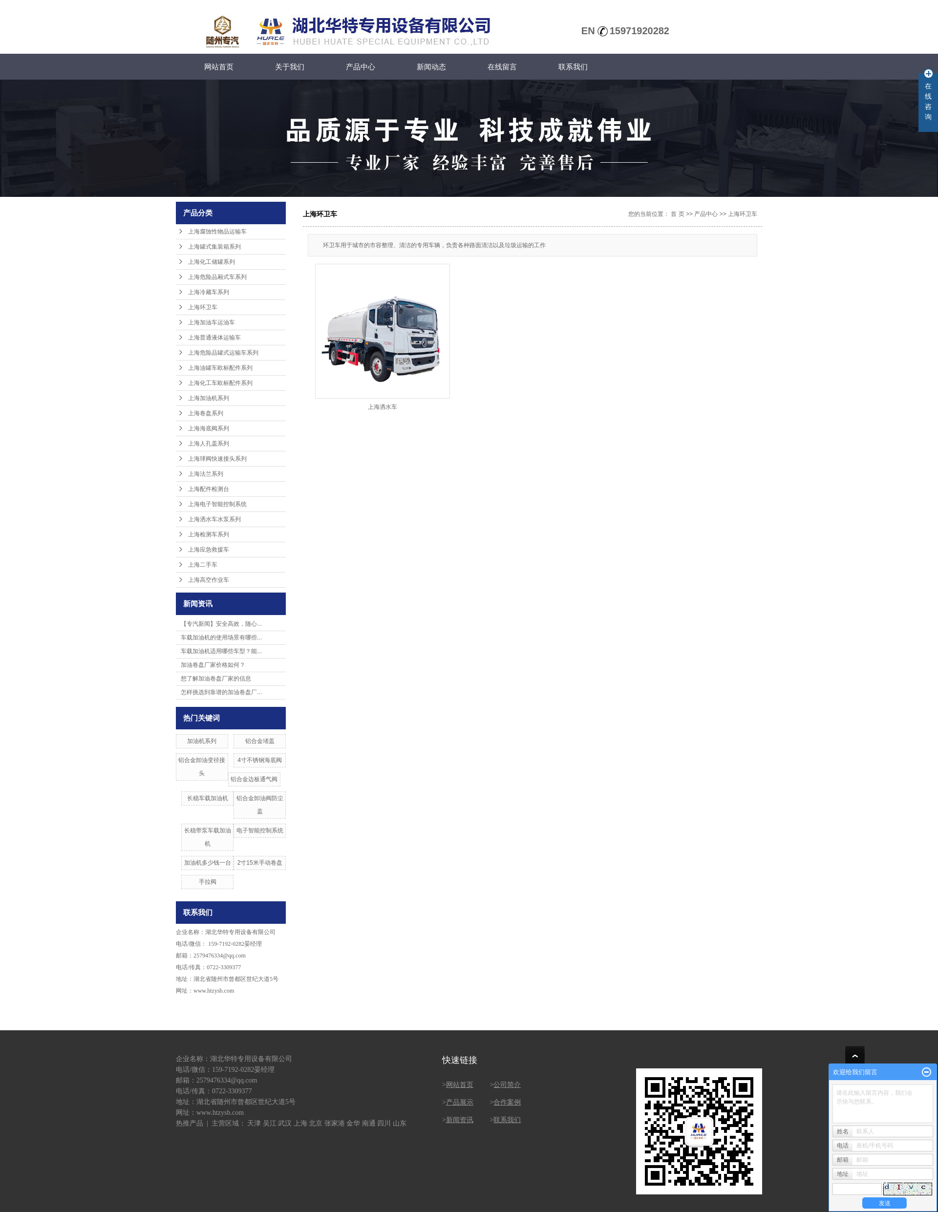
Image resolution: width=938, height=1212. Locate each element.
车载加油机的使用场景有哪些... (221, 637)
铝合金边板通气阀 (254, 779)
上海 (300, 1123)
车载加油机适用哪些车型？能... (221, 651)
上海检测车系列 (208, 534)
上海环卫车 (202, 307)
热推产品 (189, 1123)
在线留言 (502, 67)
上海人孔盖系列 (208, 443)
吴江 (270, 1123)
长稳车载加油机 (207, 798)
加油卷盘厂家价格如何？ (213, 664)
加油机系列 (201, 741)
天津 (254, 1123)
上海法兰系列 (205, 473)
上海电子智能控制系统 (217, 504)
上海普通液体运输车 (214, 337)
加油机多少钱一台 (207, 862)
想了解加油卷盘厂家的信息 (216, 678)
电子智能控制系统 (259, 830)
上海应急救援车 (208, 549)
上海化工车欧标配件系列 (220, 383)
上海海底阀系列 (208, 428)
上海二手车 (202, 564)
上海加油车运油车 (211, 322)
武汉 (285, 1123)
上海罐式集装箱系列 (214, 246)
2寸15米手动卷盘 (259, 862)
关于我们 (289, 67)
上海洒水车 (382, 407)
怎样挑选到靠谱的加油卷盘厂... (221, 692)
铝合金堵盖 (260, 741)
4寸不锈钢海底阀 (259, 760)
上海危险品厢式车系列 (217, 277)
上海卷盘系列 (205, 413)
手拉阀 (207, 881)
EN (588, 30)
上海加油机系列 (208, 398)
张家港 (334, 1123)
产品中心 (360, 67)
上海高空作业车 (208, 579)
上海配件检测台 (208, 489)
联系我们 (573, 67)
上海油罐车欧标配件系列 (220, 367)
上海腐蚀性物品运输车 (217, 231)
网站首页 (219, 67)
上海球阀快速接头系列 (217, 458)
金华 (353, 1123)
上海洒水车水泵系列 (214, 519)
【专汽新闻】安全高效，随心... (221, 623)
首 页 (677, 214)
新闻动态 (431, 67)
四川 (384, 1123)
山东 (399, 1123)
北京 (315, 1123)
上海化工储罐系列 (211, 261)
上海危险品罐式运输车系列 (223, 352)
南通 (369, 1123)
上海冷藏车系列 (208, 292)
